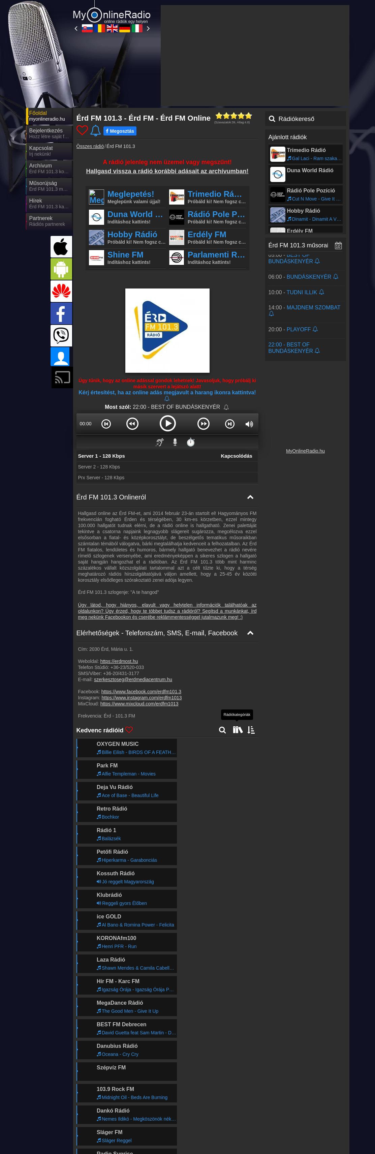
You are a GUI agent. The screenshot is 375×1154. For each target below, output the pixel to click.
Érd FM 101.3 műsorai (299, 245)
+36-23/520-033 (127, 667)
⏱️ (191, 442)
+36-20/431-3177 (121, 673)
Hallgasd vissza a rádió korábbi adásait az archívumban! (167, 171)
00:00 (85, 423)
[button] (106, 424)
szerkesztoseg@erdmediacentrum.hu (133, 679)
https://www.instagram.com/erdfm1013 (142, 697)
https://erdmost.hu (119, 661)
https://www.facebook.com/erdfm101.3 (141, 691)
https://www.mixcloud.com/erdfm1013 (139, 703)
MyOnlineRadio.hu (305, 451)
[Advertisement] (255, 55)
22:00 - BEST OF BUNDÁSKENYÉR (177, 407)
